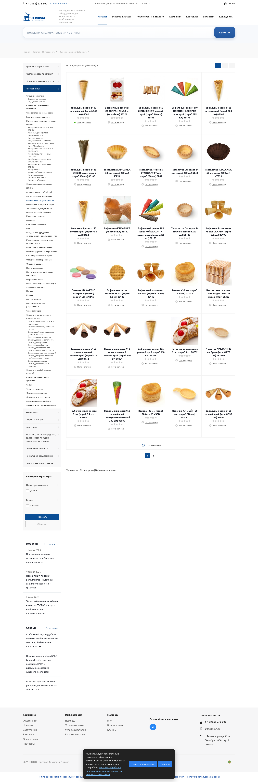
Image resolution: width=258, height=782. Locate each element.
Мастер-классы (121, 16)
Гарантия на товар (75, 734)
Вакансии (208, 16)
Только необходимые (143, 763)
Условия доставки (75, 729)
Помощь (70, 720)
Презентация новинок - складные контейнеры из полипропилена (40, 558)
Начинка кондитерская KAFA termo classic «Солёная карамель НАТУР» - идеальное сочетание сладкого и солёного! (41, 663)
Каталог (102, 16)
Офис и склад (31, 738)
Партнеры (29, 743)
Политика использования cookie (203, 776)
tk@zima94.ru (212, 728)
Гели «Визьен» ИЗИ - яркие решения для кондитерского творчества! (41, 685)
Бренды (111, 729)
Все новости (51, 543)
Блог (110, 720)
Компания (175, 16)
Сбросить (42, 524)
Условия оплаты (74, 725)
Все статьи (52, 628)
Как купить (226, 16)
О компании (30, 720)
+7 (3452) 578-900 (215, 721)
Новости (28, 725)
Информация (73, 714)
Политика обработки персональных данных (61, 776)
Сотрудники (30, 729)
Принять (164, 763)
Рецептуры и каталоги (150, 16)
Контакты (192, 16)
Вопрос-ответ (115, 725)
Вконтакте (153, 727)
